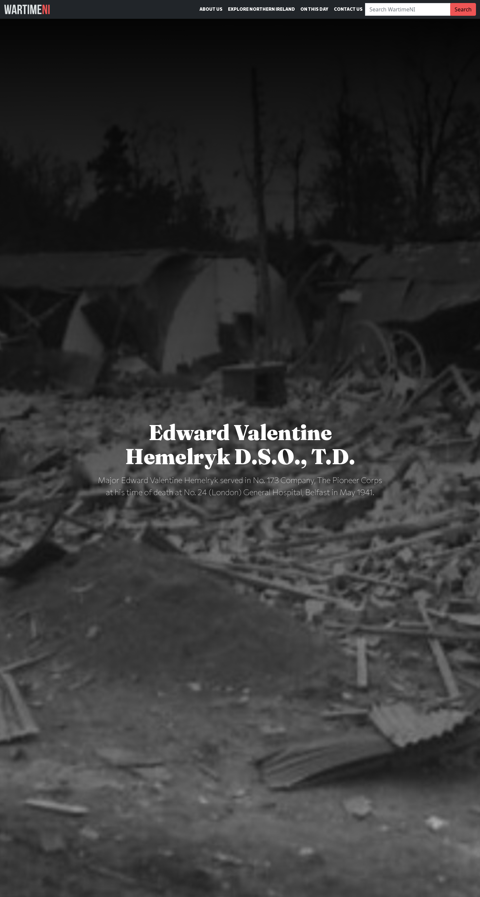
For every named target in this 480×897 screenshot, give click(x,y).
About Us (211, 9)
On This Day (314, 9)
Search (463, 9)
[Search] (408, 9)
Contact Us (348, 9)
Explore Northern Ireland (261, 9)
